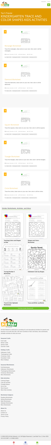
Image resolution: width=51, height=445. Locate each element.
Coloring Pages (5, 380)
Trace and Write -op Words (36, 303)
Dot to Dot (3, 386)
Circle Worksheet (11, 188)
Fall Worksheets (5, 367)
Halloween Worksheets (7, 369)
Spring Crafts (4, 344)
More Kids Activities (6, 390)
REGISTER (43, 1)
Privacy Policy (5, 416)
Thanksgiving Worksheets (8, 371)
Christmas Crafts (5, 356)
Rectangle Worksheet (13, 46)
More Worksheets (6, 374)
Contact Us (4, 412)
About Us (3, 410)
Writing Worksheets (6, 399)
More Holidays (5, 359)
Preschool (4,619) (25, 57)
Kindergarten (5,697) (16, 57)
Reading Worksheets (6, 397)
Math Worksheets (5, 401)
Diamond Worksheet (13, 79)
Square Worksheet (12, 125)
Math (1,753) (8, 57)
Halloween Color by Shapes (36, 272)
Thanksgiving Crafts (6, 354)
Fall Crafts (3, 341)
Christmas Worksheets (7, 373)
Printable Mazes (5, 384)
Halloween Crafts (5, 352)
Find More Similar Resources (25, 308)
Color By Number (5, 382)
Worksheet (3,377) (33, 57)
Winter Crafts (4, 342)
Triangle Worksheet (12, 156)
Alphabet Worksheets (7, 403)
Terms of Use (4, 414)
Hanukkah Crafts (5, 358)
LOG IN (48, 1)
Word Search (4, 388)
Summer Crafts (5, 346)
